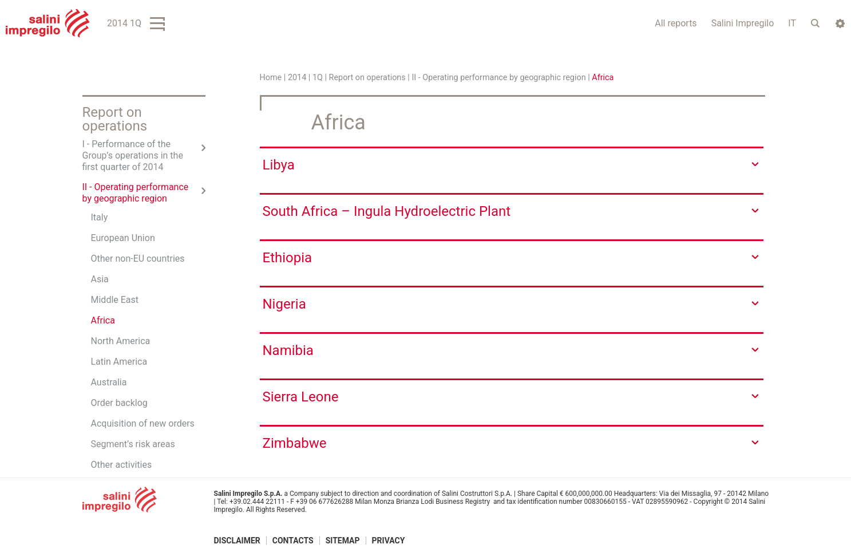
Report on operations (367, 77)
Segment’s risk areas (133, 444)
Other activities (121, 464)
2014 (297, 77)
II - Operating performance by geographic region (498, 77)
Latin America (119, 361)
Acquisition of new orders (143, 423)
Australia (109, 382)
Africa (103, 320)
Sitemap (343, 541)
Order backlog (119, 402)
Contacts (293, 541)
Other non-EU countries (138, 258)
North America (121, 341)
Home (271, 77)
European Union (123, 237)
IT (792, 23)
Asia (100, 279)
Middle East (115, 299)
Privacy (388, 541)
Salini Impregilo (742, 23)
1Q (317, 77)
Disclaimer (237, 541)
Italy (99, 217)
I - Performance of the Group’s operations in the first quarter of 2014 (132, 155)
